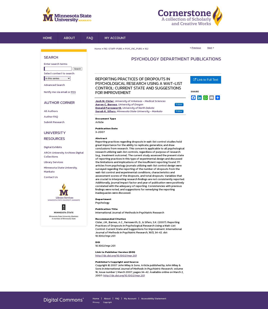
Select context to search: (59, 73)
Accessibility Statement (153, 298)
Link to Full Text (205, 79)
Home (98, 48)
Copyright (107, 302)
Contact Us (51, 177)
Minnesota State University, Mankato (60, 170)
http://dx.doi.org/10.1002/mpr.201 (116, 256)
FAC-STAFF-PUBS (113, 48)
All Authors (51, 111)
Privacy (96, 302)
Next (209, 47)
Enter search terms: (56, 64)
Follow (179, 104)
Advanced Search (54, 85)
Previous (196, 47)
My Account (130, 298)
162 (146, 48)
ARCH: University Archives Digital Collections (64, 155)
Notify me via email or (60, 92)
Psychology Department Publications (176, 59)
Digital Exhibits (53, 147)
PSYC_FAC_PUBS (133, 48)
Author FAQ (51, 117)
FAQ (117, 298)
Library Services (53, 162)
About (107, 298)
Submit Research (54, 122)
